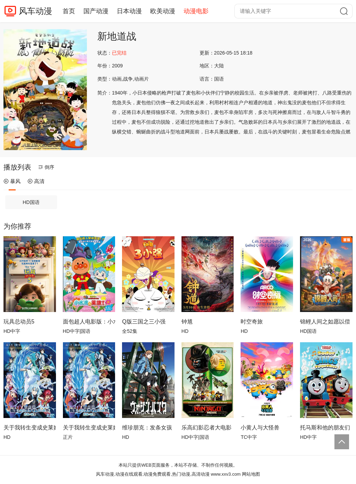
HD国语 (31, 202)
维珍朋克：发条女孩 (147, 427)
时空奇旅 (252, 322)
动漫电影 (196, 11)
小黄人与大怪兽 (260, 427)
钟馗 (187, 322)
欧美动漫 (162, 11)
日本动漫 (129, 11)
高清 (35, 181)
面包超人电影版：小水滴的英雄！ (89, 322)
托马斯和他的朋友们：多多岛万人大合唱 (326, 427)
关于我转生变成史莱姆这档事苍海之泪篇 (29, 427)
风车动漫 (35, 11)
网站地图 (251, 474)
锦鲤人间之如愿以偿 (325, 322)
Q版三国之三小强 (143, 322)
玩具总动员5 (18, 322)
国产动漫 (95, 11)
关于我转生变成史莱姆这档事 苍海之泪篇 (89, 427)
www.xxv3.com (226, 474)
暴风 (12, 181)
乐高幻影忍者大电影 (206, 427)
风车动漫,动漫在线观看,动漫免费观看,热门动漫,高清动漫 (152, 474)
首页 (69, 11)
